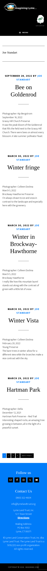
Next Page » (27, 456)
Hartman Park (23, 389)
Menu (25, 32)
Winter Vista (23, 320)
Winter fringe (23, 167)
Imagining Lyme (21, 6)
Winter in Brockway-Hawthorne (23, 243)
